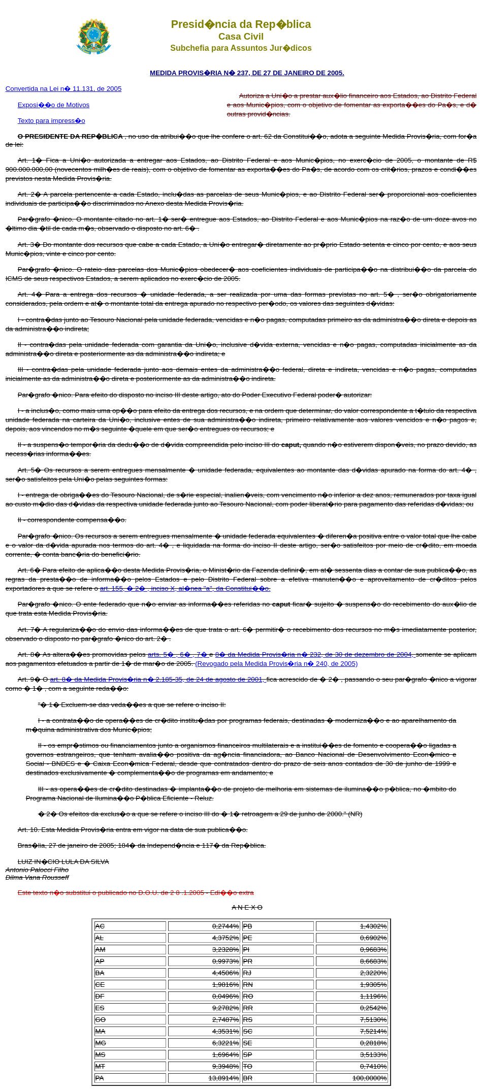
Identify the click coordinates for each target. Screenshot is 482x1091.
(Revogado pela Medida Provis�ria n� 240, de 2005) (276, 663)
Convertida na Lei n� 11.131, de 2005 (64, 88)
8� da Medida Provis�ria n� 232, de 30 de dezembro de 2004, (315, 654)
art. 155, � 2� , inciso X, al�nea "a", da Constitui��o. (185, 588)
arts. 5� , (164, 654)
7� (203, 654)
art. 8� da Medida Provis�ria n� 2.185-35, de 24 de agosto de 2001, (158, 679)
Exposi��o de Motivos (54, 105)
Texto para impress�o (51, 120)
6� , (188, 654)
